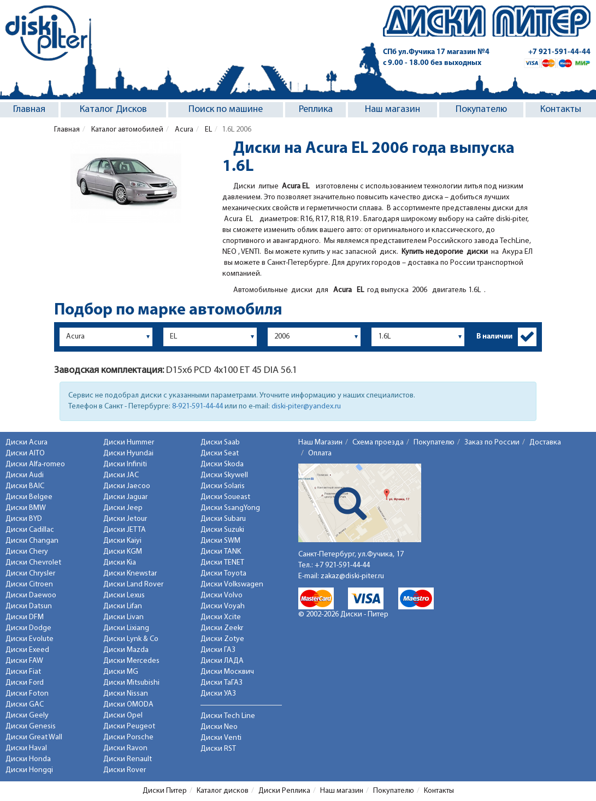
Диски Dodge (28, 628)
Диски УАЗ (218, 694)
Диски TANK (220, 552)
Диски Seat (219, 453)
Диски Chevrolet (33, 563)
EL (207, 130)
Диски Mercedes (131, 661)
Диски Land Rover (133, 584)
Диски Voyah (222, 606)
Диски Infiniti (125, 464)
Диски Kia (119, 563)
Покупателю (481, 109)
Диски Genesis (30, 726)
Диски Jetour (125, 519)
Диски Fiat (23, 672)
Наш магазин (392, 109)
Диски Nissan (125, 694)
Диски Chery (26, 552)
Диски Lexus (124, 595)
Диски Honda (28, 759)
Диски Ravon (125, 748)
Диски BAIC (24, 486)
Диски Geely (27, 715)
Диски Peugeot (129, 726)
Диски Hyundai (128, 453)
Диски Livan (123, 617)
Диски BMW (25, 508)
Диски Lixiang (126, 628)
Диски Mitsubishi (131, 683)
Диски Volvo (221, 595)
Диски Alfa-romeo (35, 464)
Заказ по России (492, 442)
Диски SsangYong (230, 508)
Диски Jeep (123, 508)
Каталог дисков (223, 791)
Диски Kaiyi (122, 541)
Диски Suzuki (222, 530)
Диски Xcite (220, 617)
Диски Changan (31, 541)
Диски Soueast (225, 497)
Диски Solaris (222, 486)
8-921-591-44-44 (197, 406)
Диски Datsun (28, 606)
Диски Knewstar (130, 573)
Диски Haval (26, 748)
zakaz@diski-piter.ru (352, 576)
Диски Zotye (222, 639)
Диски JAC (121, 475)
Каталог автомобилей (126, 130)
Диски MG (120, 672)
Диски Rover (124, 770)
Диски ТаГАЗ (221, 683)
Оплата (320, 453)
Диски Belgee (28, 497)
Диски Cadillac (29, 530)
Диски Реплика (284, 791)
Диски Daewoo (30, 595)
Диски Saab (220, 442)
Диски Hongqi (29, 770)
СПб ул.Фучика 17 (436, 52)
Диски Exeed (27, 650)
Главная (29, 109)
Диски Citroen (29, 584)
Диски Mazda (126, 650)
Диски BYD (23, 519)
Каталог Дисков (113, 109)
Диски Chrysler (30, 573)
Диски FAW (24, 661)
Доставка (545, 442)
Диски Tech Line (227, 716)
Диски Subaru (223, 519)
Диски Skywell (224, 475)
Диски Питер (165, 791)
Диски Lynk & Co (130, 639)
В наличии (494, 337)
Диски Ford (24, 683)
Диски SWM (220, 541)
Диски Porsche (128, 737)
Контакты (560, 109)
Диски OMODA (128, 705)
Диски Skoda (222, 464)
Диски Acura (26, 442)
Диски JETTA (124, 530)
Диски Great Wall (33, 737)
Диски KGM (122, 552)
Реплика (316, 109)
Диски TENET (222, 563)
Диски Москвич (227, 672)
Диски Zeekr (221, 628)
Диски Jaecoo (126, 486)
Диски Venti (220, 738)
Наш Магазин (320, 442)
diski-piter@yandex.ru (306, 406)
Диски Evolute (29, 639)
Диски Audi (24, 475)
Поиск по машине (225, 109)
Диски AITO (25, 453)
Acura (183, 130)
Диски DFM (24, 617)
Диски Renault (127, 759)
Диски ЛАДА (222, 661)
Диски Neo (219, 727)
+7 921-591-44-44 (559, 52)
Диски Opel (123, 715)
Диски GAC (24, 705)
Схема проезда (378, 442)
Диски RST (218, 749)
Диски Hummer (128, 442)
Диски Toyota (223, 573)
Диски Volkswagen (231, 584)
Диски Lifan (122, 606)
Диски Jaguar (125, 497)
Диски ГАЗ (217, 650)
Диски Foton (27, 694)
